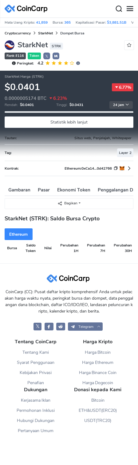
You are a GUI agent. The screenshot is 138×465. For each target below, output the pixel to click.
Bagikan (67, 203)
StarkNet (45, 33)
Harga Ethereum (97, 362)
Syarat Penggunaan (35, 362)
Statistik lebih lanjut (69, 122)
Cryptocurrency (18, 33)
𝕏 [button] (46, 56)
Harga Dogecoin (97, 383)
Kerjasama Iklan (36, 400)
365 (67, 22)
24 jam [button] (121, 105)
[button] (56, 56)
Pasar (44, 190)
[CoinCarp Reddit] (60, 326)
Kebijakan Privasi (36, 373)
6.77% (122, 87)
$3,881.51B (116, 22)
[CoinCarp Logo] (28, 9)
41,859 (42, 22)
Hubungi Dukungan (35, 421)
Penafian (35, 383)
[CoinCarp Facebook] (49, 326)
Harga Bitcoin (98, 352)
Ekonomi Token (73, 190)
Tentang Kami (35, 352)
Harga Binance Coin (98, 373)
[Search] (118, 8)
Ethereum (18, 234)
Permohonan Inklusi (36, 410)
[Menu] (129, 8)
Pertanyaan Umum (35, 431)
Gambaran (19, 190)
